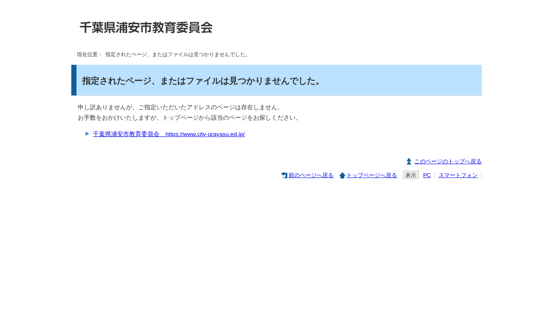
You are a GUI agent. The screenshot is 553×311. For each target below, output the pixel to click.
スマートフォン (458, 175)
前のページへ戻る (311, 175)
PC (427, 175)
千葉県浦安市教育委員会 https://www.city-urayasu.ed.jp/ (169, 134)
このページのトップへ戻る (448, 161)
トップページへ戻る (371, 175)
